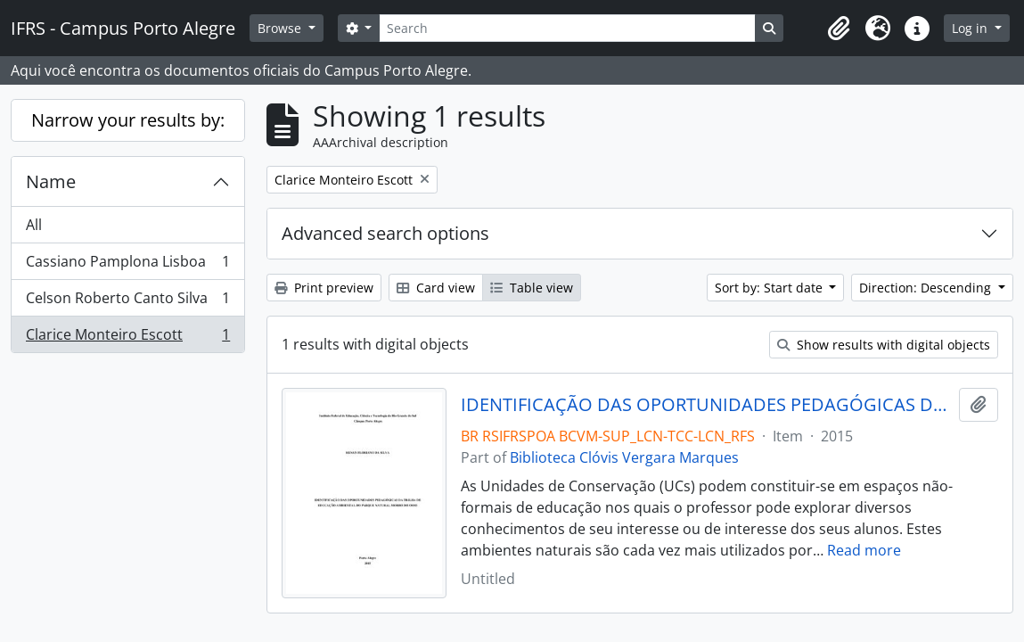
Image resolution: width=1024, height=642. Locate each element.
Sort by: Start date (770, 287)
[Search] (567, 28)
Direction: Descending (927, 287)
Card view (436, 287)
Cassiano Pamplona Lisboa (127, 265)
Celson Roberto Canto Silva (127, 302)
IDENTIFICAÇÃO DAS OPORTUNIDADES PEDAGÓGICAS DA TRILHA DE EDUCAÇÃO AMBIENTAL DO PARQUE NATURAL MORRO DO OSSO (706, 405)
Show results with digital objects (883, 344)
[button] (838, 28)
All (34, 225)
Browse (281, 28)
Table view (531, 287)
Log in (971, 28)
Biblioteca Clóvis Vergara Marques (624, 457)
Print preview (323, 287)
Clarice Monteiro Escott (127, 338)
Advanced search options (385, 233)
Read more (864, 550)
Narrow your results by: (128, 120)
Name (51, 181)
